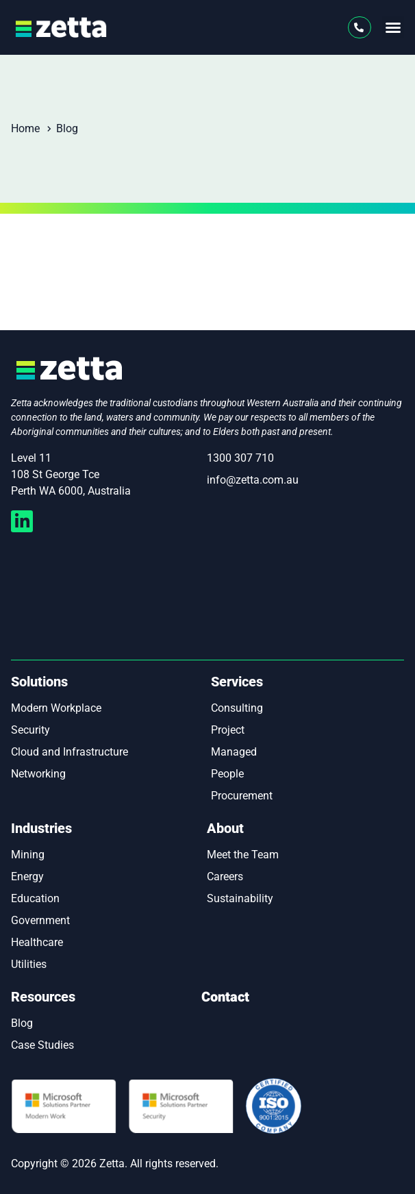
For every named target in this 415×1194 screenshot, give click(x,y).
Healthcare (37, 942)
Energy (27, 876)
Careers (225, 876)
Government (40, 920)
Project (227, 729)
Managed (234, 751)
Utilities (29, 964)
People (227, 773)
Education (35, 898)
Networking (38, 773)
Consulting (237, 707)
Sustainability (240, 898)
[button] (393, 27)
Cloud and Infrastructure (69, 751)
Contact (225, 997)
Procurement (242, 795)
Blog (22, 1023)
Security (30, 729)
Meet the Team (243, 854)
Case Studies (42, 1045)
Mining (28, 854)
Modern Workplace (56, 707)
